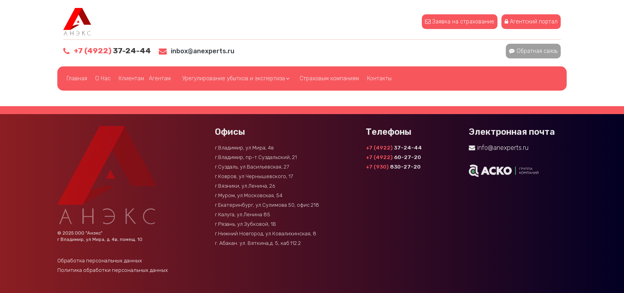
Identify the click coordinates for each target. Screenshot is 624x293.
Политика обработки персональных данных (112, 270)
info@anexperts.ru (502, 147)
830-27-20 (393, 166)
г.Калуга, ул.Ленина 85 (242, 214)
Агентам (160, 78)
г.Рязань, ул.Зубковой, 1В (245, 224)
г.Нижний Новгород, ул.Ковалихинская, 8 (265, 234)
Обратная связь (537, 51)
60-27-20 (393, 157)
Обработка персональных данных (99, 261)
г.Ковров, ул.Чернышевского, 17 (254, 176)
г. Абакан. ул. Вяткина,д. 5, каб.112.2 (258, 243)
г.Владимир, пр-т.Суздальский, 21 (256, 157)
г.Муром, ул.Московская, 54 (249, 195)
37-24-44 (112, 50)
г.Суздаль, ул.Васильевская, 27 (252, 167)
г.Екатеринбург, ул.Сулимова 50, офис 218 (267, 205)
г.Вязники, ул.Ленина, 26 (245, 186)
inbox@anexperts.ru (202, 51)
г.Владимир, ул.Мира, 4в (244, 148)
